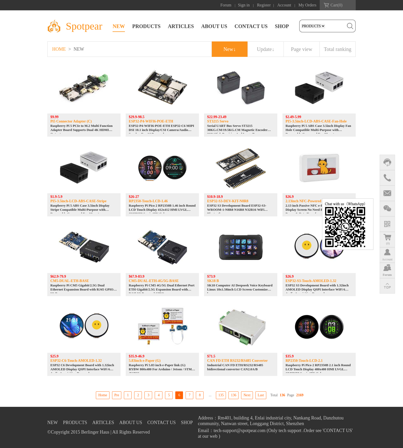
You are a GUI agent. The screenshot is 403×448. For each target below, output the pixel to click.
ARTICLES (181, 26)
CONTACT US (251, 26)
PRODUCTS (146, 26)
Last (261, 395)
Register (264, 5)
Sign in (244, 5)
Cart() (336, 5)
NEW (119, 26)
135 (221, 395)
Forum (226, 5)
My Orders (307, 5)
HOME (59, 49)
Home (102, 395)
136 (233, 395)
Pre (116, 395)
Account (284, 5)
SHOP (282, 26)
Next (246, 395)
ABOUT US (214, 26)
